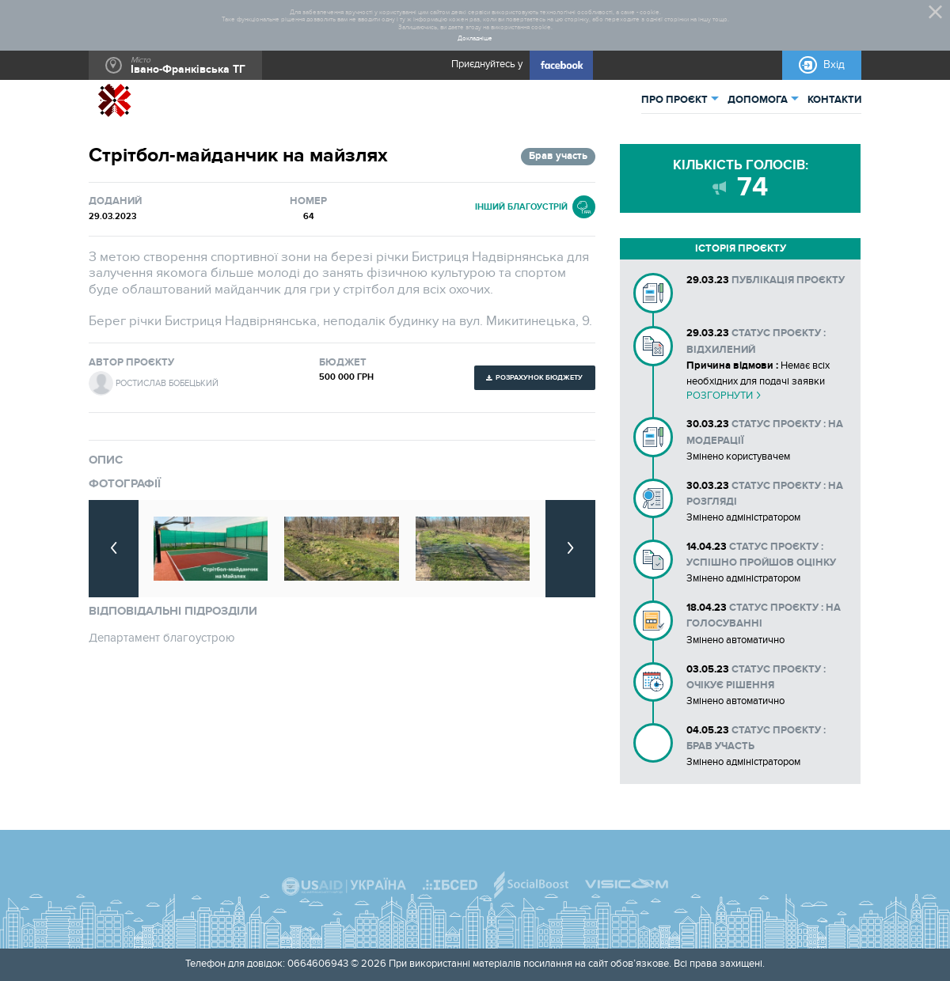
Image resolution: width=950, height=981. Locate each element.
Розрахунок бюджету (539, 377)
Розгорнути (719, 396)
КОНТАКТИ (834, 100)
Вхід (834, 65)
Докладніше (475, 38)
